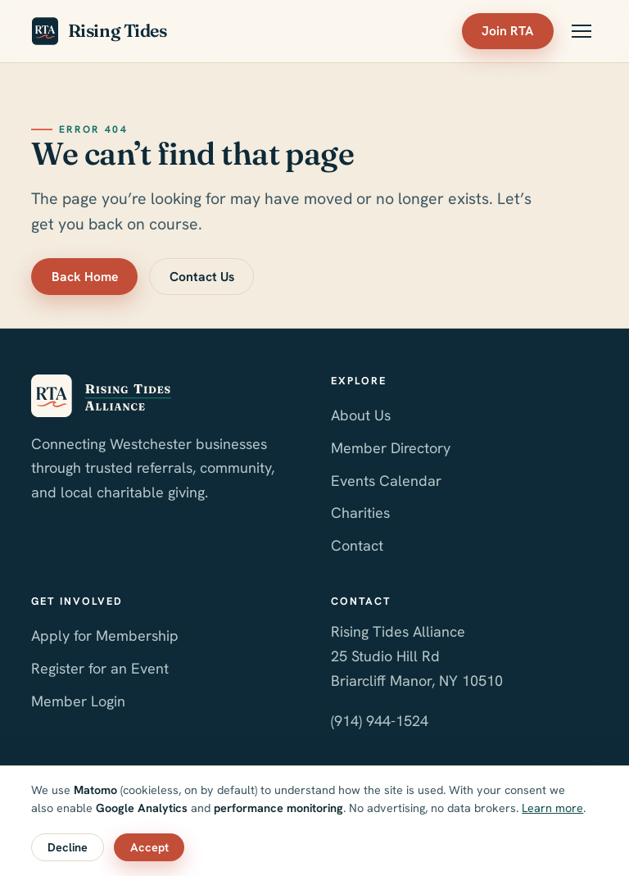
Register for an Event (100, 668)
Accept (149, 847)
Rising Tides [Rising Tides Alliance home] (98, 31)
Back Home (85, 276)
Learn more (552, 808)
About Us (361, 415)
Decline (68, 847)
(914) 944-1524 (379, 720)
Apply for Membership (105, 635)
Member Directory (390, 447)
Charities (360, 512)
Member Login (78, 701)
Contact (357, 545)
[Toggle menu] (581, 31)
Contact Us (202, 276)
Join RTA (507, 30)
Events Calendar (386, 480)
